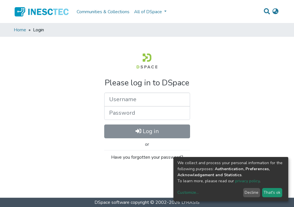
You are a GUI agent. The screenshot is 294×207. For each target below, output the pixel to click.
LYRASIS (190, 202)
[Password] (147, 113)
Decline (251, 192)
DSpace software (111, 202)
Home (20, 30)
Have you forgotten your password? (147, 157)
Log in (147, 131)
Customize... (188, 192)
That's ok (272, 192)
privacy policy (247, 181)
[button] (275, 11)
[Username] (147, 99)
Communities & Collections (103, 12)
